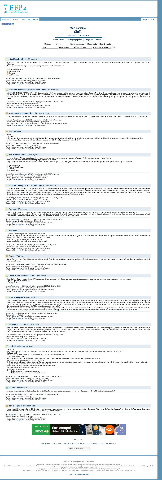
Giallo (79, 32)
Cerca (23, 19)
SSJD (13, 143)
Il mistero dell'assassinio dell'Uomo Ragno (27, 90)
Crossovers (84, 35)
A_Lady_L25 (15, 376)
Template (13, 231)
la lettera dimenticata (18, 388)
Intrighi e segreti (16, 297)
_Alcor (13, 244)
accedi (153, 19)
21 (87, 443)
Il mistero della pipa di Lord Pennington (26, 185)
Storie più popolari (74, 40)
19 (83, 443)
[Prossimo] (112, 443)
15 (74, 443)
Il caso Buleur (15, 131)
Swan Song (15, 78)
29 (104, 443)
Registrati (146, 19)
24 (94, 443)
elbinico (13, 414)
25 (96, 443)
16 (76, 443)
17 (79, 443)
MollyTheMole (16, 219)
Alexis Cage (15, 286)
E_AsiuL (14, 120)
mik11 (13, 313)
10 (64, 443)
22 (89, 443)
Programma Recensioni (94, 40)
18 (81, 443)
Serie (71, 35)
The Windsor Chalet (17, 155)
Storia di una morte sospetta (21, 276)
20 (85, 443)
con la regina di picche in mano (22, 406)
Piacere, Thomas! (16, 256)
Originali (15, 19)
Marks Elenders (16, 264)
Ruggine (12, 209)
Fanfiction (5, 19)
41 (37, 84)
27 (100, 443)
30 (107, 443)
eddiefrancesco (16, 335)
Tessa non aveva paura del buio (23, 113)
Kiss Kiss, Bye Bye (17, 59)
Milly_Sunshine (16, 102)
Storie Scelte (58, 40)
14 (37, 107)
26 (98, 443)
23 (92, 443)
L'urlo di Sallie (15, 346)
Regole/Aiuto (33, 19)
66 (37, 203)
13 (70, 443)
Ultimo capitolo (32, 59)
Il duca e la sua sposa (18, 325)
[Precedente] (46, 443)
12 (68, 443)
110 (37, 179)
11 (66, 443)
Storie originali (78, 27)
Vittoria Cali (15, 394)
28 (102, 443)
